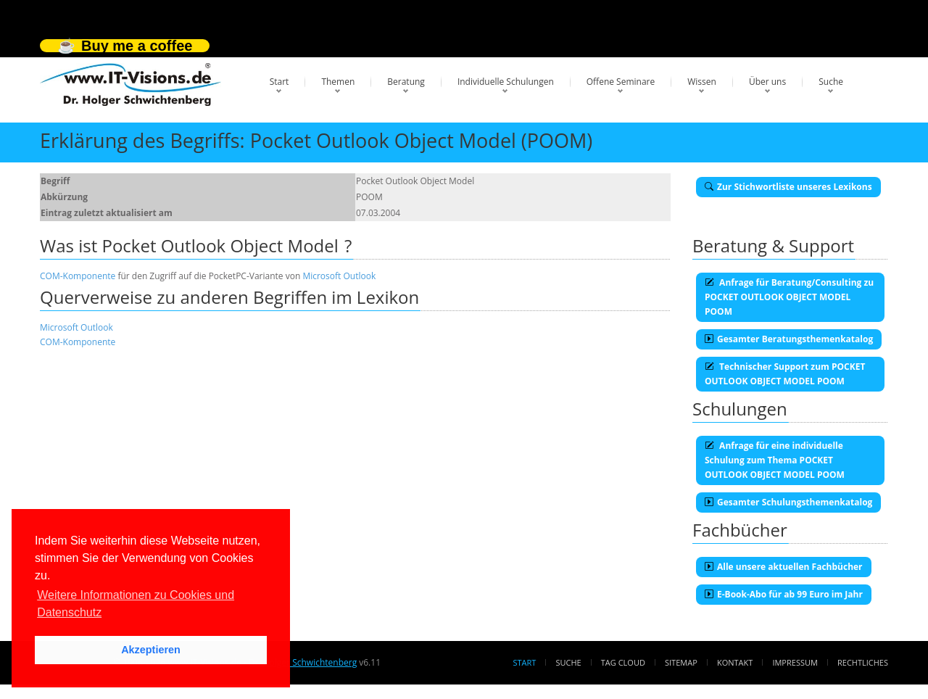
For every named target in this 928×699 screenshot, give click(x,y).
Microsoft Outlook (339, 276)
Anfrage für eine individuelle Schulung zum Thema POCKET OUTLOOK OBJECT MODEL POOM (775, 460)
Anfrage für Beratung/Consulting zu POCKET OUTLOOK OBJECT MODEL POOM (789, 297)
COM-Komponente (77, 276)
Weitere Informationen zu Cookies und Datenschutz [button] (135, 604)
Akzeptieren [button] (151, 649)
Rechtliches (862, 662)
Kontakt (735, 662)
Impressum (794, 662)
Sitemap (681, 662)
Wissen (701, 81)
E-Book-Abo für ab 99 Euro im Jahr (784, 594)
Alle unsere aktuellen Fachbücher (784, 567)
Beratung (406, 81)
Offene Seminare (621, 81)
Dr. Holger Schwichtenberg (303, 662)
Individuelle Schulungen (505, 81)
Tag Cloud (623, 662)
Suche (831, 81)
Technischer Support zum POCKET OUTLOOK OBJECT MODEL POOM (785, 373)
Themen (338, 81)
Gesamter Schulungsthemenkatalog (788, 502)
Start (279, 81)
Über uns (767, 81)
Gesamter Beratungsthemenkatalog (789, 339)
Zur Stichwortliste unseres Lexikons (788, 187)
